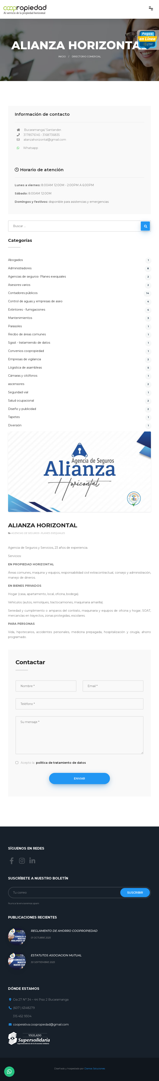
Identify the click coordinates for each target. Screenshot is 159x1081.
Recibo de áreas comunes (27, 334)
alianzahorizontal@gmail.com (45, 139)
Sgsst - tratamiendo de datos (29, 342)
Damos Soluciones (94, 1068)
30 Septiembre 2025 (43, 962)
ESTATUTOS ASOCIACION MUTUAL (56, 955)
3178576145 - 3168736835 (42, 135)
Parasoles (15, 326)
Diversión (15, 425)
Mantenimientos (20, 318)
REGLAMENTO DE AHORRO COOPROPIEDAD (64, 931)
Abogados (15, 260)
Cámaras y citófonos (22, 376)
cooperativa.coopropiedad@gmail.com (41, 1024)
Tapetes (14, 417)
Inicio (62, 56)
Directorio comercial (86, 56)
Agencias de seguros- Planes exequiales (37, 276)
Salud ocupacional (21, 400)
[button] (16, 471)
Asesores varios (19, 285)
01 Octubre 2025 (41, 937)
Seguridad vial (18, 392)
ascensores (16, 384)
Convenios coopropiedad (26, 351)
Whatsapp (30, 148)
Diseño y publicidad (22, 409)
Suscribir (135, 892)
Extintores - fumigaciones (26, 309)
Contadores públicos (22, 293)
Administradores (19, 268)
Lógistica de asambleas (25, 367)
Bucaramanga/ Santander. (43, 130)
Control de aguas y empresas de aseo (35, 301)
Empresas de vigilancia (24, 359)
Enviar (79, 778)
